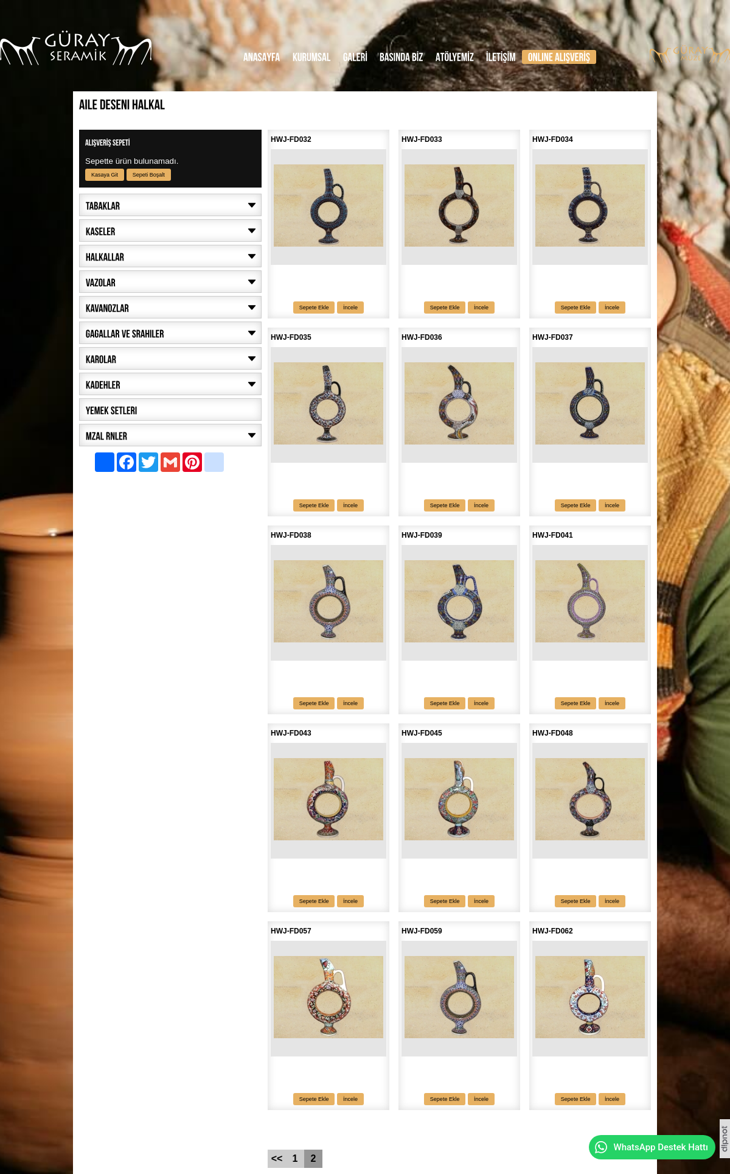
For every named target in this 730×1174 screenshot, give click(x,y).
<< (277, 1158)
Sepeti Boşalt (149, 175)
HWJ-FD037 (552, 337)
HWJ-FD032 (291, 139)
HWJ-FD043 (291, 733)
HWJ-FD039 (421, 535)
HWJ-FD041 (552, 535)
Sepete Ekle (314, 307)
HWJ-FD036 (421, 337)
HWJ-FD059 (421, 931)
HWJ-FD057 (291, 931)
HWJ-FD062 (552, 931)
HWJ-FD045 (421, 733)
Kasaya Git (104, 175)
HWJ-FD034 (552, 139)
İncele (350, 307)
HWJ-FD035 (291, 337)
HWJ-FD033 (421, 139)
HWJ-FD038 (291, 535)
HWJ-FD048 (552, 733)
